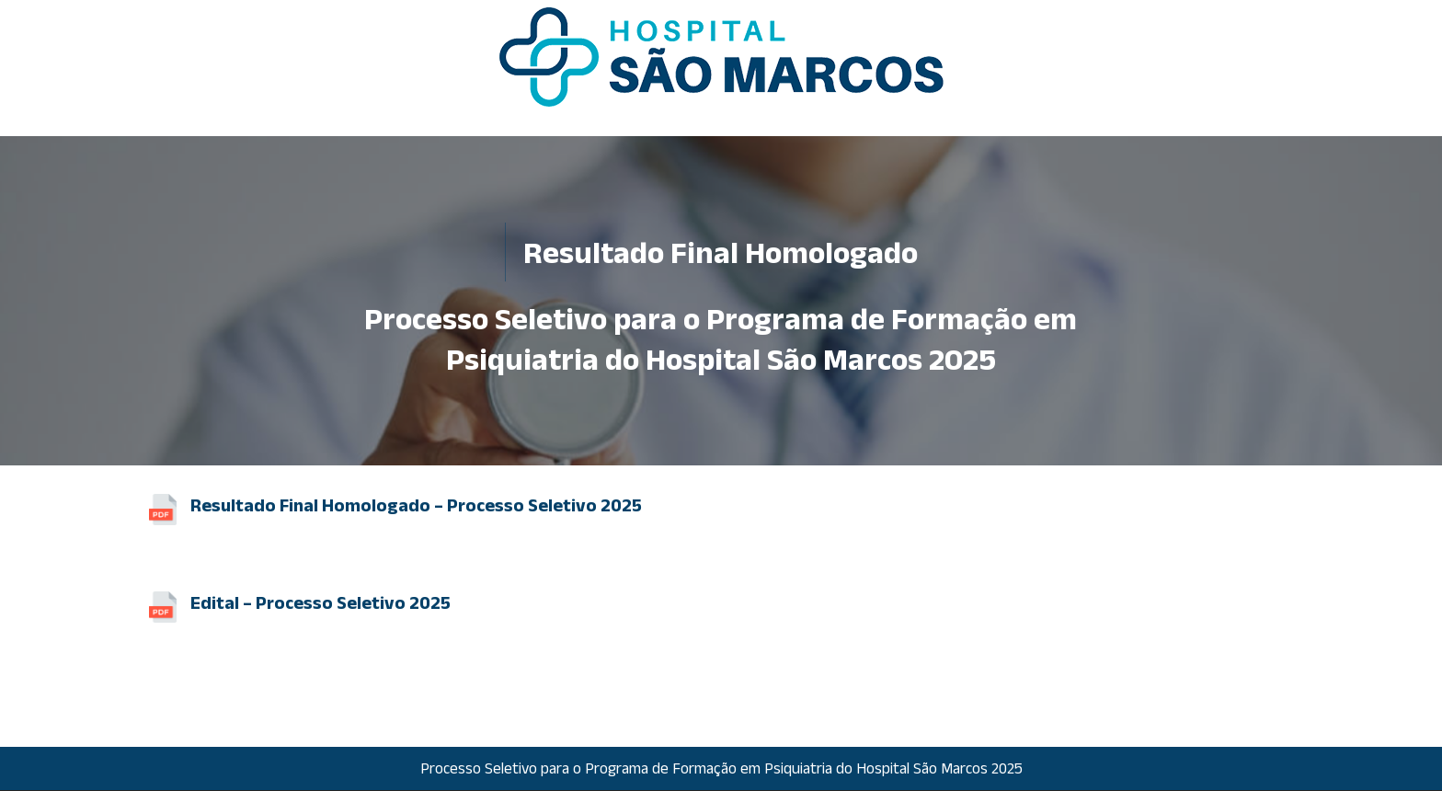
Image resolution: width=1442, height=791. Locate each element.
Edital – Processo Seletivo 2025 (320, 602)
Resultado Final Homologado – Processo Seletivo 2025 (416, 505)
